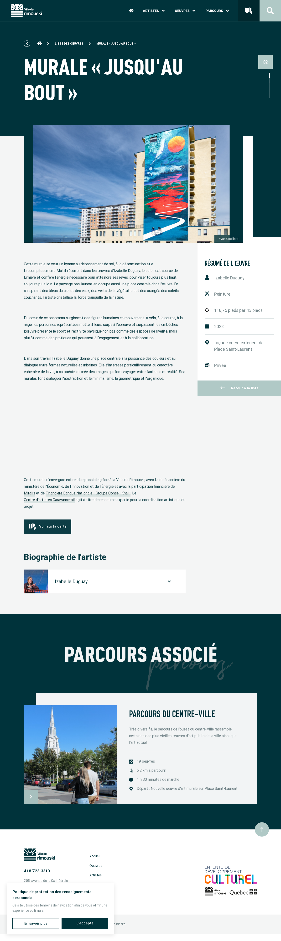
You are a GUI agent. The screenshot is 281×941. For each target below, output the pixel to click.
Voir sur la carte (48, 531)
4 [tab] (269, 90)
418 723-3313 (37, 871)
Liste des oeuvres (69, 43)
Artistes (154, 11)
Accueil (94, 856)
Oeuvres (185, 11)
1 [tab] (269, 75)
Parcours (217, 11)
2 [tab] (269, 80)
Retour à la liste (239, 388)
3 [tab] (269, 85)
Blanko (120, 924)
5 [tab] (269, 95)
